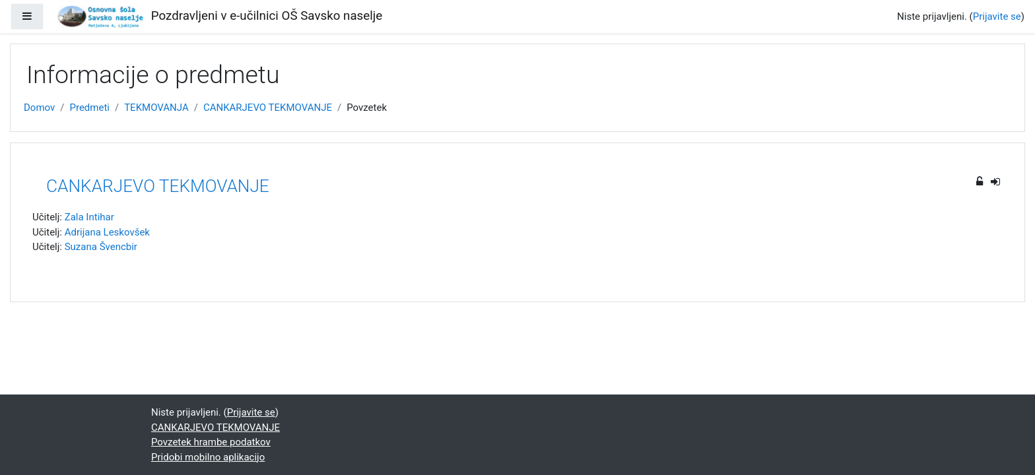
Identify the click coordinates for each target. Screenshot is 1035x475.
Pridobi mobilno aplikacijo (208, 457)
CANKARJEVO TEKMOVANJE (267, 107)
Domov (39, 107)
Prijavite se (997, 16)
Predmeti (89, 107)
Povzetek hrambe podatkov (211, 442)
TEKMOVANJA (156, 107)
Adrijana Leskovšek (107, 232)
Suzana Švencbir (101, 247)
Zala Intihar (89, 217)
